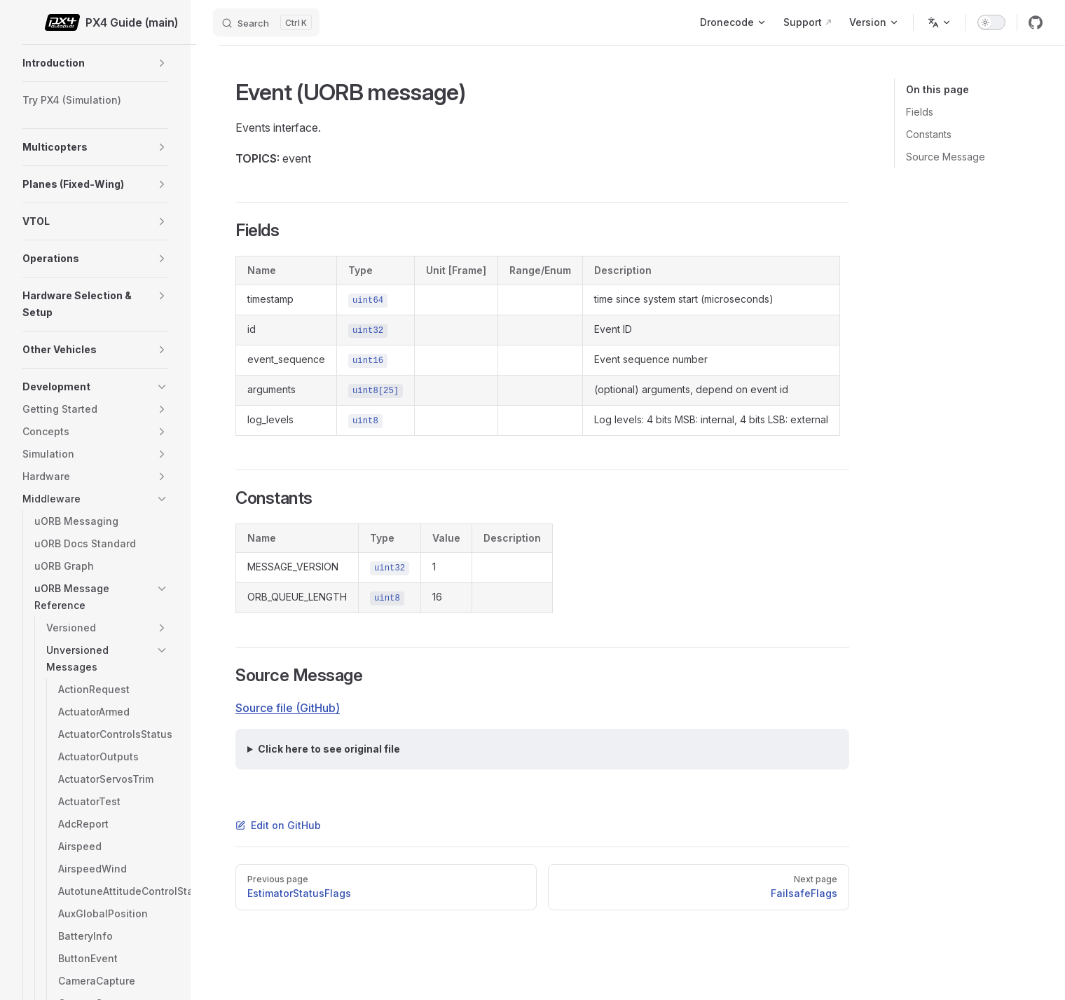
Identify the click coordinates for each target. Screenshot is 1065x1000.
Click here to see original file (329, 749)
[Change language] (939, 22)
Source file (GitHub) (287, 708)
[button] (162, 63)
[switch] (991, 22)
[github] (1035, 22)
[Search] (266, 22)
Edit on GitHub (278, 825)
